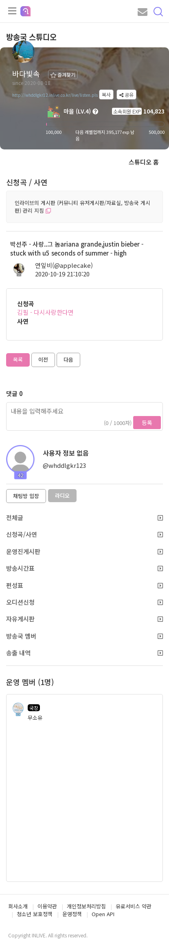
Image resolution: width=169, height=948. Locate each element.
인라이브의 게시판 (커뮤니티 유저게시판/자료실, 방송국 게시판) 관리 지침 (82, 206)
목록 (18, 359)
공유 (126, 94)
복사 (106, 94)
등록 (147, 422)
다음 (68, 359)
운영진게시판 (84, 551)
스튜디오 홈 (144, 162)
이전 (43, 359)
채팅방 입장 (26, 496)
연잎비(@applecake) (64, 265)
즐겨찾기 (62, 74)
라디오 (62, 495)
